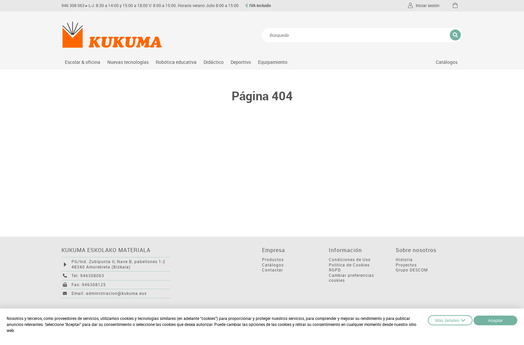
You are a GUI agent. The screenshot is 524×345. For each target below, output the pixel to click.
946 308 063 (73, 5)
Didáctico (214, 62)
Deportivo (241, 62)
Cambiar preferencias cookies (351, 278)
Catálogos (446, 62)
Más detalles (450, 320)
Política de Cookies (349, 264)
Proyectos (406, 264)
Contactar (272, 269)
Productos (273, 259)
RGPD (335, 269)
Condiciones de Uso (350, 259)
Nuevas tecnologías (128, 62)
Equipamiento (272, 62)
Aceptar (495, 320)
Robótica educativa (176, 62)
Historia (404, 259)
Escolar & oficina (82, 62)
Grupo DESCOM (412, 269)
